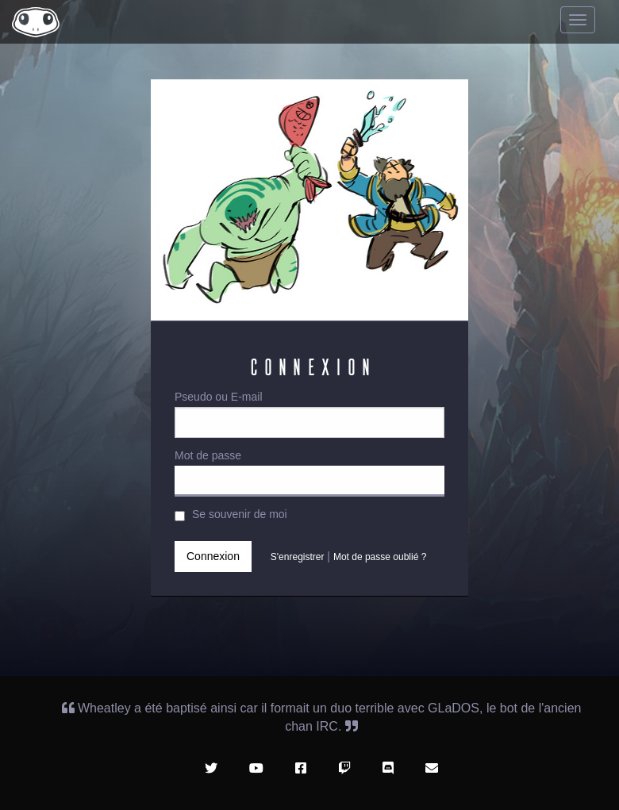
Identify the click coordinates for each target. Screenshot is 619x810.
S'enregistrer (298, 556)
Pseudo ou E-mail (309, 414)
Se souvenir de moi (231, 514)
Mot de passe (309, 473)
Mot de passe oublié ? (379, 556)
